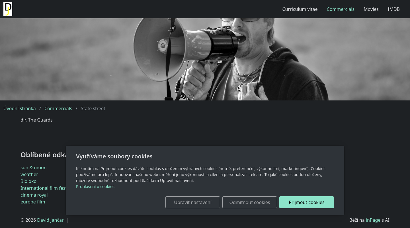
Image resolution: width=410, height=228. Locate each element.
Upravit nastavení (192, 202)
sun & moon (33, 167)
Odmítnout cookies (249, 202)
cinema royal (34, 195)
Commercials (341, 9)
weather (29, 174)
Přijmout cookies (306, 202)
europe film (32, 202)
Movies (371, 9)
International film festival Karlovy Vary (61, 188)
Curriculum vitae (299, 9)
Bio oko (28, 181)
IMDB (394, 9)
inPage (373, 220)
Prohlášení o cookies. (95, 186)
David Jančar (50, 220)
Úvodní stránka (19, 108)
